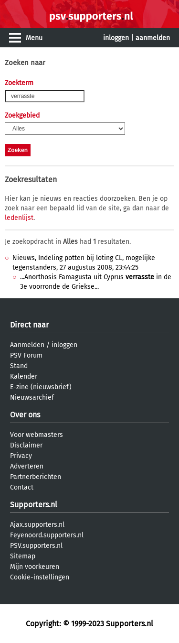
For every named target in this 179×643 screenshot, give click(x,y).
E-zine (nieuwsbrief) (41, 387)
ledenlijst (19, 218)
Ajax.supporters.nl (37, 525)
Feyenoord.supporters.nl (47, 535)
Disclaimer (26, 445)
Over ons (25, 414)
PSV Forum (26, 355)
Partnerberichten (35, 477)
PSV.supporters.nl (36, 546)
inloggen (116, 38)
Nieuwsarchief (32, 397)
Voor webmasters (36, 435)
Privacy (21, 456)
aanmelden (153, 38)
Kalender (23, 376)
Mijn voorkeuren (34, 567)
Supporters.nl (33, 504)
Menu (34, 38)
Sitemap (22, 556)
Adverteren (26, 466)
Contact (21, 487)
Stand (19, 366)
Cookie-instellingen (39, 577)
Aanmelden (27, 345)
